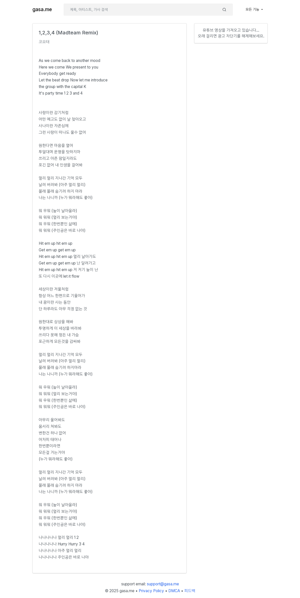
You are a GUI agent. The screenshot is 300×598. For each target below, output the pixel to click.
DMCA (174, 590)
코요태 (44, 41)
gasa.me (42, 9)
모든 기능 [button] (253, 9)
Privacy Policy (151, 590)
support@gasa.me (163, 584)
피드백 (189, 590)
